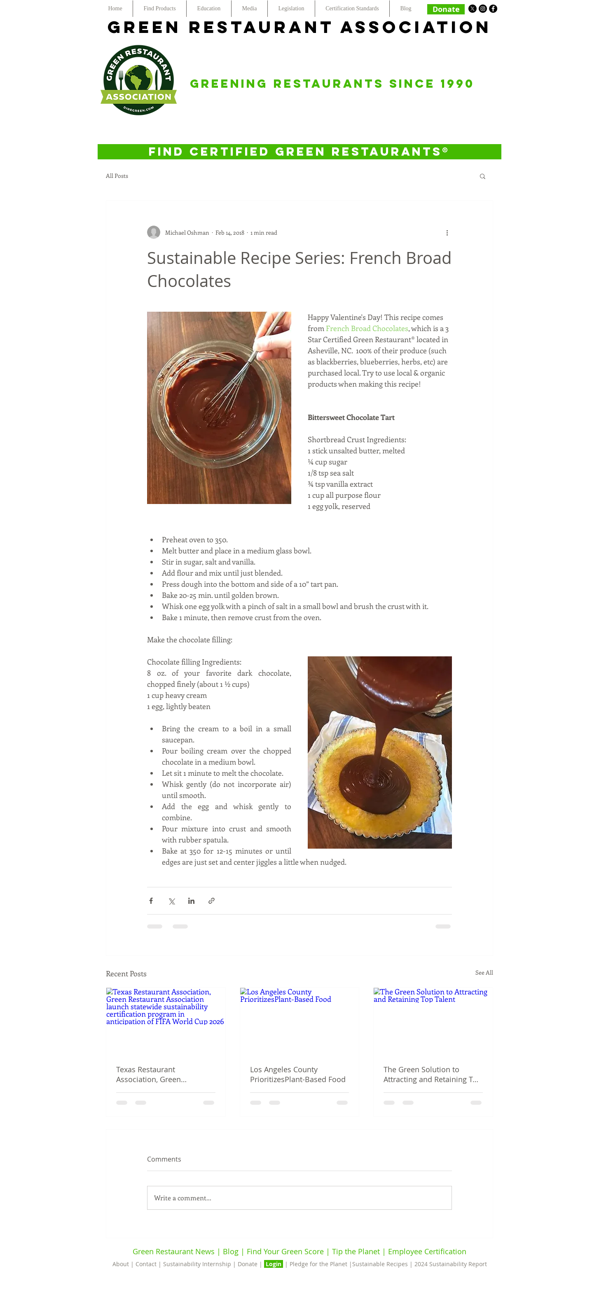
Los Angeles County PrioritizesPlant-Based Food (298, 1074)
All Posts (117, 176)
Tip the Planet (356, 1251)
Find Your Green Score (286, 1251)
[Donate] (446, 9)
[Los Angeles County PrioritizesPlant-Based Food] (299, 1021)
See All (484, 972)
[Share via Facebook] (151, 901)
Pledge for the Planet (318, 1264)
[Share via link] (211, 901)
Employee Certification (426, 1251)
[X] (472, 9)
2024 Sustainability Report (450, 1264)
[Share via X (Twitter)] (171, 901)
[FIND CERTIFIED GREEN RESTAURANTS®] (299, 151)
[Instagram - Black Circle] (483, 9)
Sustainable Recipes (380, 1264)
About (121, 1264)
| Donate (246, 1264)
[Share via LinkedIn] (191, 901)
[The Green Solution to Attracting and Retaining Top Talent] (433, 1021)
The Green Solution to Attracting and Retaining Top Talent (433, 1074)
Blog (231, 1251)
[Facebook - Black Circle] (493, 9)
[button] (483, 176)
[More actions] (447, 232)
